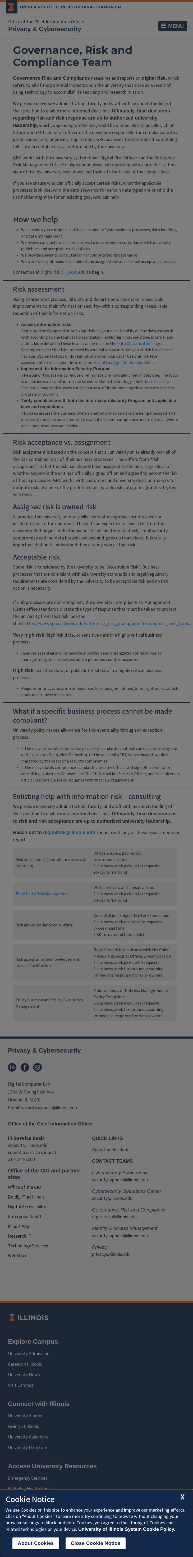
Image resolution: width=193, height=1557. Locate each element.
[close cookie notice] (182, 1497)
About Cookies (36, 1543)
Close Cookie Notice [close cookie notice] (95, 1543)
